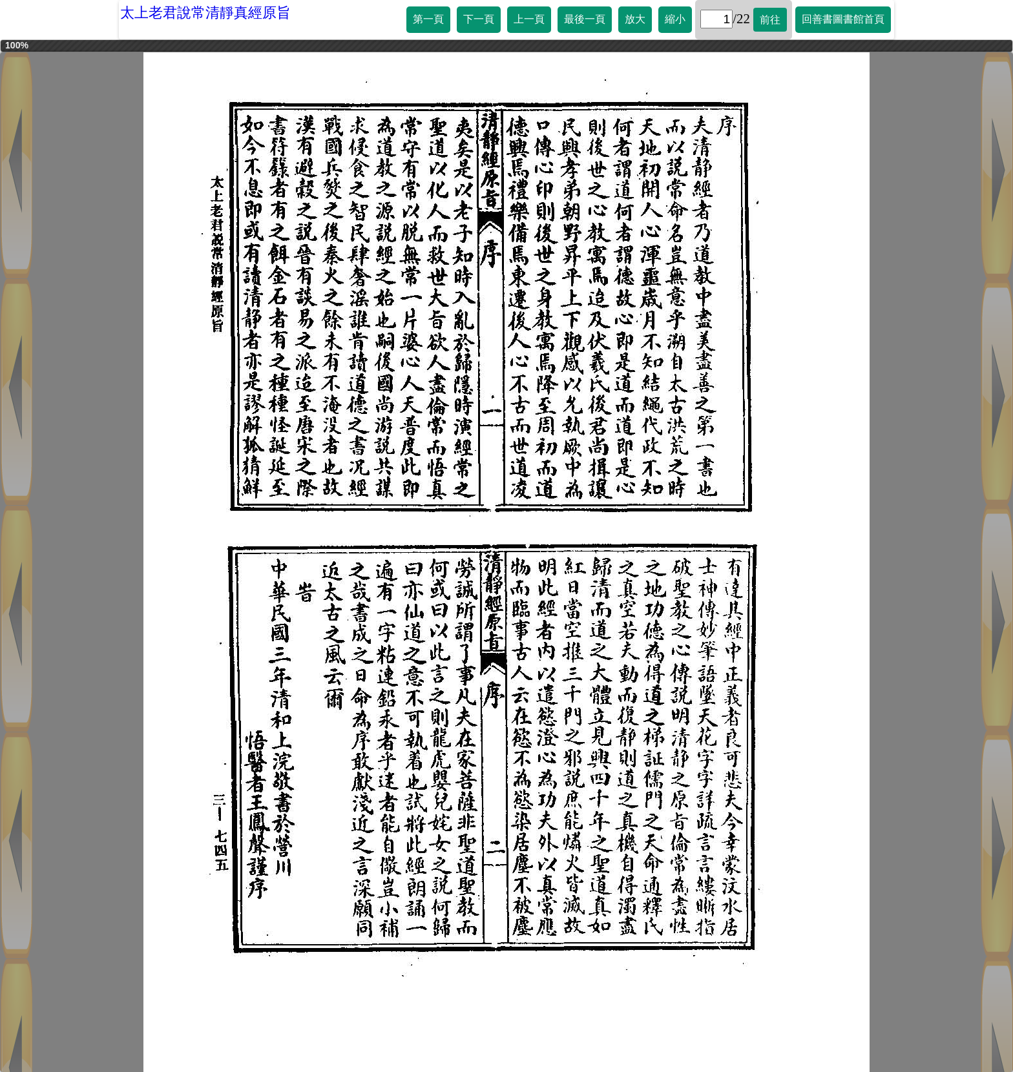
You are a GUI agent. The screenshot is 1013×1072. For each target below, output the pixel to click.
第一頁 (428, 19)
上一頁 (529, 19)
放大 (635, 19)
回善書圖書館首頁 (843, 19)
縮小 (675, 19)
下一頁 (478, 19)
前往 (770, 19)
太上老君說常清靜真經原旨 (205, 13)
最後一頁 (584, 19)
